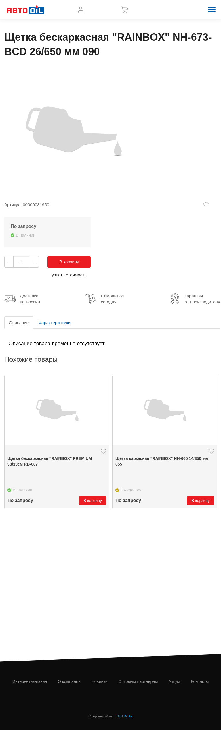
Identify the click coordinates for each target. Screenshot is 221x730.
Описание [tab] (19, 322)
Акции (174, 681)
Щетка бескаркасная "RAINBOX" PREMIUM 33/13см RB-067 (49, 461)
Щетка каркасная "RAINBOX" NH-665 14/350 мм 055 (161, 461)
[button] (211, 9)
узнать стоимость (69, 274)
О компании (69, 681)
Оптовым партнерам (138, 681)
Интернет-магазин (29, 681)
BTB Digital (125, 716)
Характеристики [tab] (55, 322)
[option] (56, 442)
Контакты (200, 681)
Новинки (99, 681)
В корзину (69, 261)
